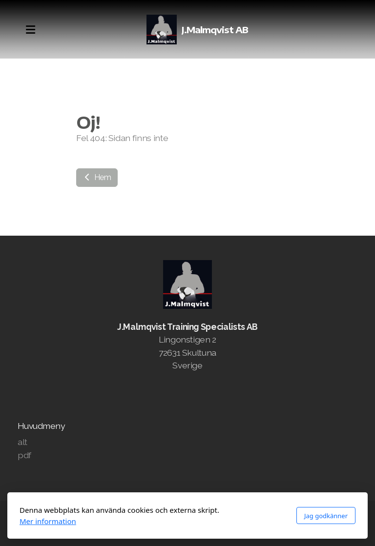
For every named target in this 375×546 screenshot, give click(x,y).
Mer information (48, 521)
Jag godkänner (326, 515)
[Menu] (30, 30)
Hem (97, 177)
